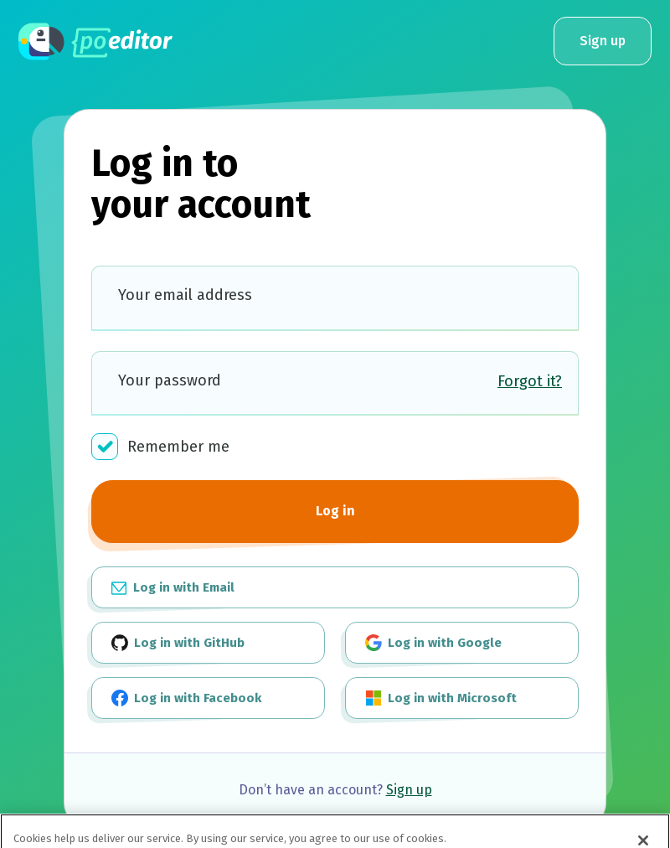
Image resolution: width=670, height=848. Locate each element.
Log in (335, 511)
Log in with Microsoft (441, 698)
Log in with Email (172, 586)
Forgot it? (529, 381)
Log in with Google (433, 642)
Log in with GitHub (178, 642)
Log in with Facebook (186, 698)
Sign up (603, 41)
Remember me (160, 446)
